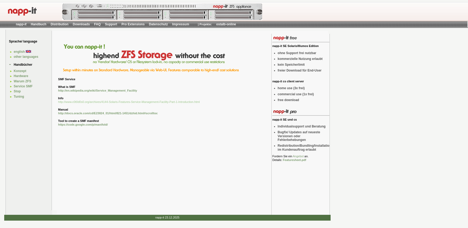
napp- (21, 24)
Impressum (180, 24)
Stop (17, 91)
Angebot (298, 156)
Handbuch (38, 24)
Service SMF (23, 86)
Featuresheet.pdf (294, 160)
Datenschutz (158, 24)
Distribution (59, 24)
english (22, 52)
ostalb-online (226, 24)
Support (111, 24)
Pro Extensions (133, 24)
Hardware (21, 76)
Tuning (19, 96)
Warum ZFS (22, 81)
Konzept (20, 71)
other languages (26, 57)
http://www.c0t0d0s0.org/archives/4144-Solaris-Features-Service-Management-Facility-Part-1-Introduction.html (129, 101)
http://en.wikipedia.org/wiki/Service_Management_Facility (97, 90)
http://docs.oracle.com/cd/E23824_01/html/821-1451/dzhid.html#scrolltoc (108, 113)
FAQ (97, 24)
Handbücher (23, 64)
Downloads (81, 24)
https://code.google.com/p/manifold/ (83, 124)
